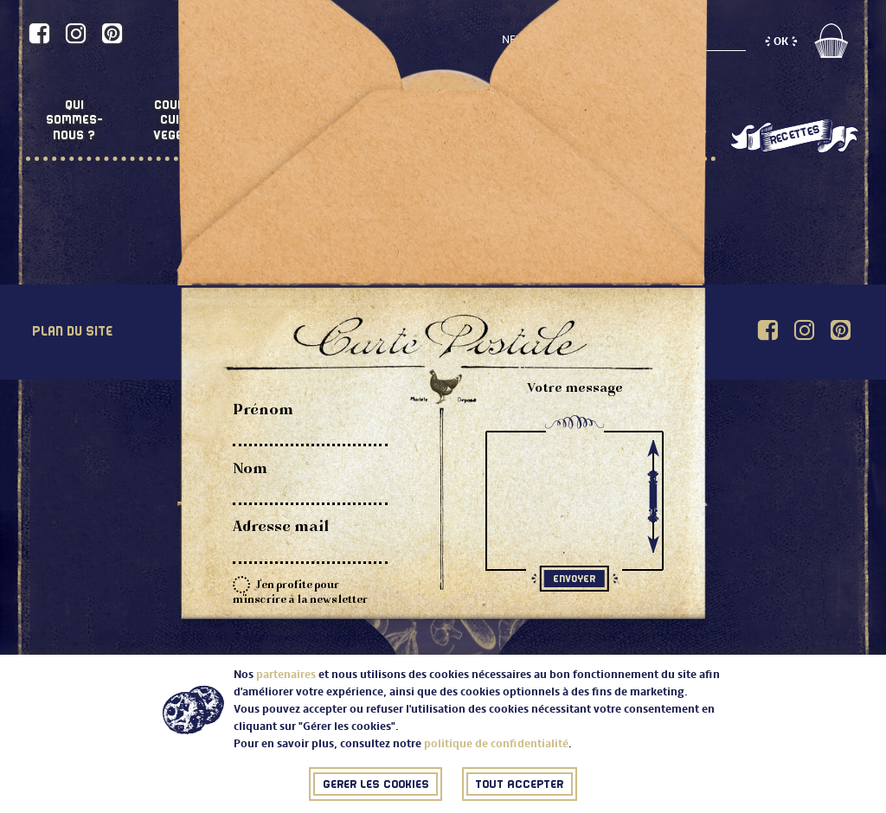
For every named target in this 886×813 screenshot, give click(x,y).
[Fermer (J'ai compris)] (375, 785)
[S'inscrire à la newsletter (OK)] (781, 42)
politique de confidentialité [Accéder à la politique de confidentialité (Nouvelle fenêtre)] (494, 745)
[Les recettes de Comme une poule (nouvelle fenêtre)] (794, 136)
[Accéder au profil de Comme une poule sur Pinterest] (112, 34)
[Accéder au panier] (831, 54)
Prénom (263, 410)
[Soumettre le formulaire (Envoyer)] (574, 579)
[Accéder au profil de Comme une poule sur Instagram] (75, 34)
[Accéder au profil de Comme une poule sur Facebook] (39, 34)
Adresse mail (281, 527)
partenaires (284, 676)
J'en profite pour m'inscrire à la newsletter (300, 591)
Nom (250, 469)
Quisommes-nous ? (74, 120)
